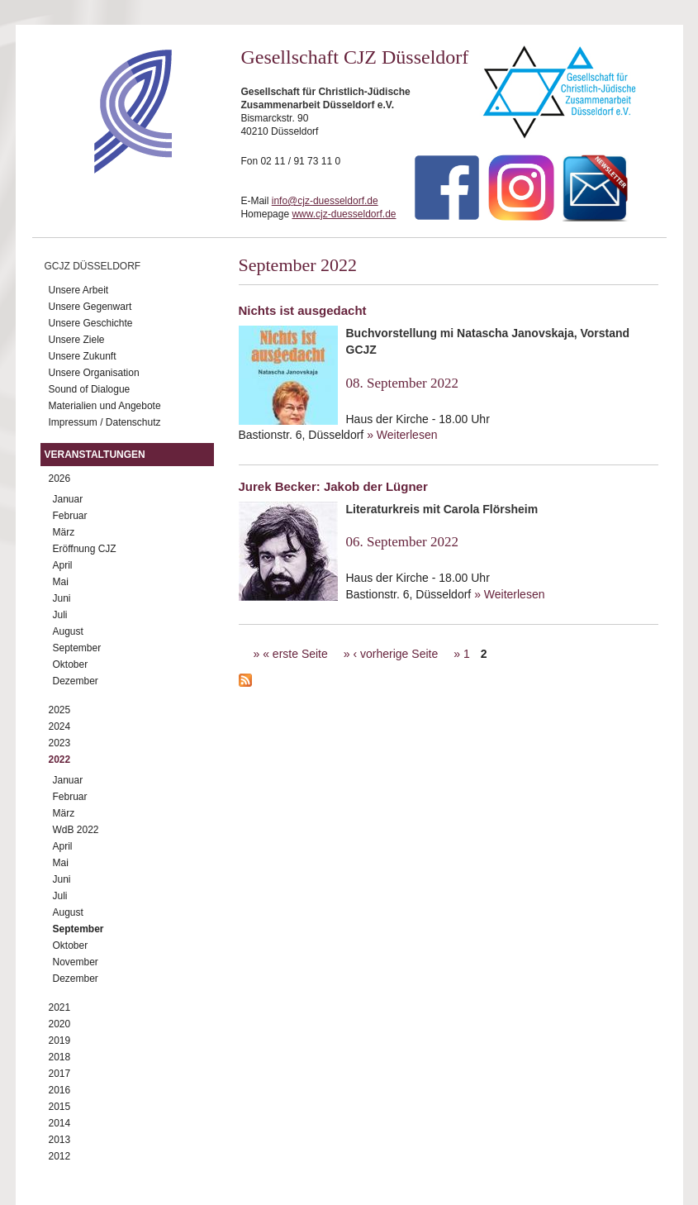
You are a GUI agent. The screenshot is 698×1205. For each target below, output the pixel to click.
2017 (60, 1073)
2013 (60, 1139)
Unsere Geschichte (91, 323)
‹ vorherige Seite (395, 653)
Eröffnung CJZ (84, 549)
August (68, 631)
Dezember (75, 681)
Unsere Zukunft (82, 356)
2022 (60, 759)
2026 (60, 478)
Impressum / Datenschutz (105, 422)
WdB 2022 (76, 830)
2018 (60, 1057)
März (64, 532)
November (75, 962)
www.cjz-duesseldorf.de (344, 214)
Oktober (70, 664)
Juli (60, 615)
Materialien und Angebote (105, 406)
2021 (60, 1007)
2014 (60, 1123)
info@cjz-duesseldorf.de (325, 201)
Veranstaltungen (95, 454)
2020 (60, 1024)
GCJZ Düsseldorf (93, 266)
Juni (62, 598)
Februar (70, 516)
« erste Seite (295, 653)
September (77, 648)
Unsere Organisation (94, 373)
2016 (60, 1090)
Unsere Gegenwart (90, 306)
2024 (60, 726)
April (63, 565)
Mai (61, 582)
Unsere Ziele (77, 339)
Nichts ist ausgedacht (303, 310)
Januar (68, 499)
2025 (60, 710)
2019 (60, 1040)
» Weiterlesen (402, 434)
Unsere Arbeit (79, 290)
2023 (60, 743)
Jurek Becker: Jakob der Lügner (333, 486)
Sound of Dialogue (90, 389)
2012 (60, 1156)
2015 (60, 1106)
